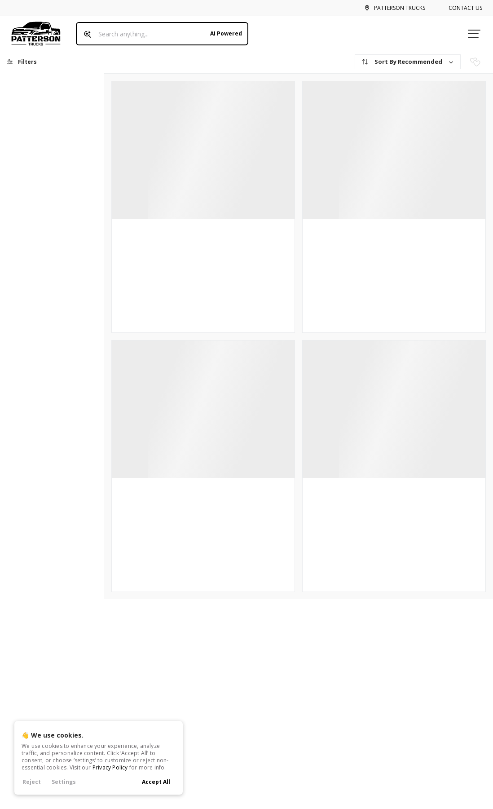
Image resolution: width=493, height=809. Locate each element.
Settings (64, 782)
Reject (31, 782)
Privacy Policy (110, 767)
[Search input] (159, 30)
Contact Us (465, 8)
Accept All (156, 782)
